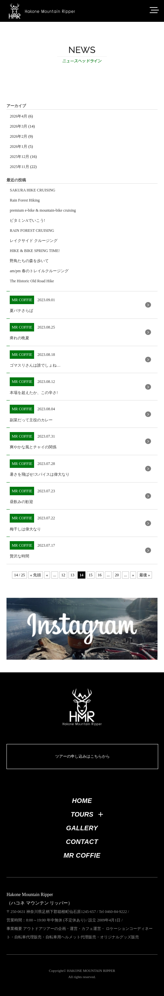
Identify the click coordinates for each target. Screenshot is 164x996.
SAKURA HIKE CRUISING (32, 190)
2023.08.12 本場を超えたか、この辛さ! (34, 386)
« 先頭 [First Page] (35, 575)
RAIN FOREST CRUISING (32, 230)
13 (72, 575)
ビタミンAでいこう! (27, 220)
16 (100, 575)
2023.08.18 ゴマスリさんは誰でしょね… (35, 359)
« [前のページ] (47, 575)
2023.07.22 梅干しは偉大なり (32, 522)
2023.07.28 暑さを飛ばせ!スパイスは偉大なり (39, 468)
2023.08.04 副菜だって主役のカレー (32, 413)
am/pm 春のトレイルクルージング (39, 271)
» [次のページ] (133, 575)
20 (117, 575)
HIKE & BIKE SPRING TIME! (35, 251)
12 (63, 575)
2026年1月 (18, 146)
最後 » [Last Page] (144, 575)
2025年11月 (19, 167)
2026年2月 (18, 136)
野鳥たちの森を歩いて (29, 261)
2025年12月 (19, 157)
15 (91, 575)
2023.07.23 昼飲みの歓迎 (32, 495)
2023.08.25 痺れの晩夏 (32, 331)
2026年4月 (18, 116)
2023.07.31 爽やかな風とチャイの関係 (33, 440)
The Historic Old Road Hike (32, 281)
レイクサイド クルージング (33, 241)
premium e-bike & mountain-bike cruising (43, 210)
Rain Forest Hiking (25, 200)
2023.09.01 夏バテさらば (32, 304)
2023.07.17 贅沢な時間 (32, 549)
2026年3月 (18, 126)
